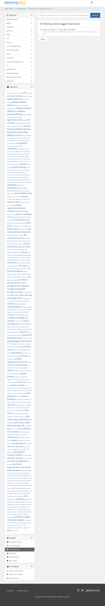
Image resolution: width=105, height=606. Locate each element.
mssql (10, 314)
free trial (21, 244)
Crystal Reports (26, 175)
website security (27, 491)
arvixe (24, 120)
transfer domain (14, 455)
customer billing (14, 177)
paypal (10, 341)
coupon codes (15, 164)
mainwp (11, 303)
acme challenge (27, 96)
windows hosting (19, 502)
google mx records (20, 257)
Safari (8, 402)
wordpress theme (26, 523)
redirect (10, 370)
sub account (16, 434)
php (24, 346)
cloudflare (16, 151)
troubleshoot (22, 461)
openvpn (25, 329)
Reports (9, 388)
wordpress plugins (16, 519)
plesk (15, 350)
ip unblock (23, 279)
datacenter (20, 185)
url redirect (10, 483)
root (30, 399)
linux (20, 292)
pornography (10, 356)
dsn (28, 217)
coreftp (9, 164)
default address (23, 188)
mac (12, 295)
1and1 (20, 93)
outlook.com (13, 335)
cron (14, 175)
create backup (26, 170)
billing (25, 132)
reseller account (11, 393)
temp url (9, 443)
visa (8, 488)
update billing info (16, 473)
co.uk (21, 151)
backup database (15, 129)
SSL (16, 429)
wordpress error (11, 509)
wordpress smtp (16, 523)
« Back (42, 39)
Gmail (24, 252)
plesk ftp (20, 350)
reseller (30, 390)
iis (20, 265)
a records (29, 93)
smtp (9, 419)
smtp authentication (21, 419)
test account (26, 447)
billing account (14, 135)
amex (25, 114)
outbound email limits (13, 332)
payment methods (27, 338)
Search (95, 15)
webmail (9, 491)
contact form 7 (19, 159)
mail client (10, 301)
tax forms (28, 440)
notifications (10, 329)
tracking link (19, 451)
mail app (28, 295)
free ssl (16, 244)
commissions (27, 151)
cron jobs (18, 175)
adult (23, 99)
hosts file (11, 262)
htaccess (22, 263)
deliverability (10, 191)
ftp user (18, 246)
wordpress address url (13, 507)
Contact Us (10, 591)
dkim (17, 193)
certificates (12, 148)
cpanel (23, 164)
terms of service (14, 446)
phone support (18, 347)
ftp (25, 243)
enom (25, 229)
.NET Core (15, 93)
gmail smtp (13, 255)
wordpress (17, 504)
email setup (12, 228)
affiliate (15, 102)
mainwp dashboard (20, 304)
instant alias (17, 277)
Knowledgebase (20, 9)
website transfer (11, 493)
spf (22, 425)
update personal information (18, 480)
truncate (9, 464)
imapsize (12, 268)
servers (9, 410)
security (10, 404)
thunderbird (15, 449)
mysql (26, 320)
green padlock (21, 260)
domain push (10, 205)
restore (19, 396)
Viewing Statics (24, 483)
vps (13, 488)
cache (14, 140)
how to (18, 263)
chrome (27, 149)
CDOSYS (20, 146)
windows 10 (29, 499)
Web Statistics (27, 488)
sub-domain (24, 434)
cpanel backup (19, 167)
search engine (27, 402)
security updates (19, 405)
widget (9, 499)
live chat (25, 292)
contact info (26, 159)
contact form (10, 159)
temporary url (18, 443)
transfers (11, 461)
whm (25, 496)
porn (29, 353)
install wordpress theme (24, 274)
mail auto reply (26, 298)
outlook (23, 331)
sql (25, 426)
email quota (15, 226)
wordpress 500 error (26, 504)
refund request (15, 374)
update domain (18, 478)
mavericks (29, 310)
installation (10, 277)
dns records (17, 197)
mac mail (19, 295)
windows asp (10, 502)
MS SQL (26, 312)
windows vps (10, 504)
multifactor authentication (20, 315)
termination (29, 443)
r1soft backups (20, 364)
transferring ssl (27, 458)
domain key (26, 199)
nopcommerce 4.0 (12, 327)
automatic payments (13, 126)
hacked (28, 260)
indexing (18, 268)
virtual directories (18, 485)
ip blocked (15, 280)
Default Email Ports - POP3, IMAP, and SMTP (69, 31)
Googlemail (13, 260)
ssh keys (13, 429)
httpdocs (28, 263)
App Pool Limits (17, 117)
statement (10, 434)
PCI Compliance (13, 344)
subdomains (21, 437)
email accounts (11, 223)
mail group (26, 301)
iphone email (13, 282)
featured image (11, 235)
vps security (19, 488)
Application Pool (14, 119)
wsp (9, 530)
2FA (24, 92)
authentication (19, 123)
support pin (21, 440)
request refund (23, 390)
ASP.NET (11, 123)
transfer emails (27, 455)
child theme (21, 149)
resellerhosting (21, 393)
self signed (28, 405)
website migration (17, 491)
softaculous (19, 422)
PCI (8, 344)
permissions (22, 344)
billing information (16, 138)
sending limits (11, 408)
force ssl (29, 241)
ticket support (23, 449)
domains (10, 217)
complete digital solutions (14, 154)
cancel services (11, 143)
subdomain (12, 437)
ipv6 (21, 283)
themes (9, 449)
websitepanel (20, 493)
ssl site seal (12, 431)
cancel (18, 140)
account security (15, 96)
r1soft (10, 364)
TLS (28, 449)
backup (27, 126)
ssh (8, 428)
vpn (11, 488)
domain (24, 196)
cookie (26, 161)
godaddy (19, 255)
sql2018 (28, 426)
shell (27, 416)
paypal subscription (23, 341)
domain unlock (11, 214)
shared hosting (24, 413)
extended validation (21, 232)
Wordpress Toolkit (22, 525)
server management (23, 408)
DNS (29, 193)
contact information (12, 161)
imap (24, 265)
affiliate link (17, 105)
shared (17, 413)
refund (25, 371)
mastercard (22, 310)
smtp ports (10, 423)
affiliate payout (11, 108)
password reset (14, 338)
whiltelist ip (20, 496)
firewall (24, 241)
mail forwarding (17, 301)
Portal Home (9, 9)
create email (10, 172)
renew (26, 385)
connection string (23, 156)
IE (18, 266)
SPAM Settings (14, 425)
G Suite (26, 246)
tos (12, 452)
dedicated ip (13, 187)
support (14, 440)
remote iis (21, 382)
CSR (8, 177)
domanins (17, 217)
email (14, 220)
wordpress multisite (16, 514)
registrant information (13, 379)
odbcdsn (20, 329)
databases (12, 184)
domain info (19, 199)
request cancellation (13, 390)
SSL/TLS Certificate (23, 432)
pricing (23, 355)
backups (18, 132)
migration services (18, 312)
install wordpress (15, 271)
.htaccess (9, 93)
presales (17, 356)
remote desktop (11, 382)
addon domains (14, 99)
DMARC (23, 193)
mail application (14, 298)
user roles (16, 483)
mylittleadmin (18, 321)
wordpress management (18, 512)
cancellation (21, 143)
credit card (18, 172)
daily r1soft (15, 180)
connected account (12, 156)
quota (29, 362)
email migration (20, 223)
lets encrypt (20, 285)
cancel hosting (24, 140)
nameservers (13, 323)
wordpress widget (21, 528)
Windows (20, 499)
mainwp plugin (14, 306)
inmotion (28, 268)
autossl (21, 126)
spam (27, 422)
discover (24, 191)
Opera (30, 329)
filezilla (12, 241)
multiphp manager (16, 317)
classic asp (10, 151)
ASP (28, 119)
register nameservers (21, 377)
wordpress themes (12, 525)
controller (21, 161)
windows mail (28, 502)
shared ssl (22, 417)
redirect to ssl (19, 371)
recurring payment (23, 368)
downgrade (23, 217)
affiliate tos (12, 111)
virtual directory (27, 485)
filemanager (26, 238)
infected (23, 268)
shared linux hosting (12, 417)
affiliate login (24, 105)
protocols (22, 361)
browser (24, 138)
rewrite (26, 399)
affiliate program (24, 108)
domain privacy (25, 202)
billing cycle (24, 135)
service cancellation (17, 410)
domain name (13, 202)
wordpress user (11, 528)
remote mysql (17, 385)
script (21, 402)
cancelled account (12, 146)
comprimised (25, 154)
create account (17, 170)
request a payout (16, 388)
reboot (9, 368)
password (27, 334)
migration (10, 312)
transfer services (15, 458)
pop (13, 352)
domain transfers (21, 211)
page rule (19, 335)
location (30, 292)
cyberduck (22, 177)
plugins (25, 350)
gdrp (18, 249)
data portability (23, 180)
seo (16, 408)
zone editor (14, 530)
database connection (26, 182)
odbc (15, 329)
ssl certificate (24, 428)
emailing (20, 229)
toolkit (8, 452)
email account (23, 219)
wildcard (13, 499)
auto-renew (27, 123)
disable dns (18, 191)
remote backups (24, 379)
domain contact (11, 199)
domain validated (24, 214)
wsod (28, 528)
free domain (10, 244)
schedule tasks (15, 402)
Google (24, 255)
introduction (24, 277)
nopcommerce (25, 324)
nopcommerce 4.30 (23, 327)
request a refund (26, 388)
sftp (14, 413)
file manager (19, 235)
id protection (13, 266)
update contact (18, 476)
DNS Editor (10, 197)
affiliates (19, 114)
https (8, 266)
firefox (20, 241)
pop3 (18, 352)
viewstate (9, 485)
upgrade (28, 480)
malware (23, 307)
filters (15, 241)
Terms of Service (23, 591)
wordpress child (24, 507)
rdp (29, 365)
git (20, 252)
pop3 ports (24, 353)
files (8, 241)
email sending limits (25, 226)
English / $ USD (92, 590)
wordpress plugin (22, 516)
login (8, 295)
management (14, 310)
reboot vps (14, 368)
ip (29, 276)
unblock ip (24, 470)
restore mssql (20, 399)
